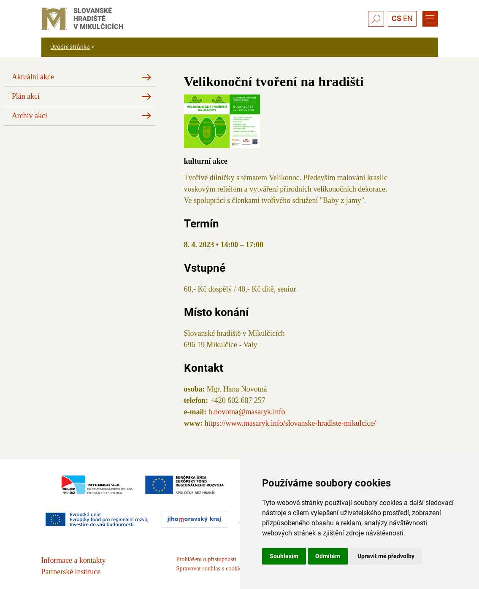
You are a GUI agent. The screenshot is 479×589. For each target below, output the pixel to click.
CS (396, 18)
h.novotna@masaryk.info (246, 412)
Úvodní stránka (70, 46)
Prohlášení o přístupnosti (206, 559)
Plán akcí (26, 96)
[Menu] (430, 19)
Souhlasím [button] (284, 556)
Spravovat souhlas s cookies (210, 568)
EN (408, 18)
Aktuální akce (33, 77)
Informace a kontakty (73, 560)
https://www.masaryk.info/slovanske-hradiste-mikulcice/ (290, 423)
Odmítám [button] (327, 556)
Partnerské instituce (71, 571)
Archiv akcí (29, 115)
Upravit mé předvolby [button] (385, 556)
